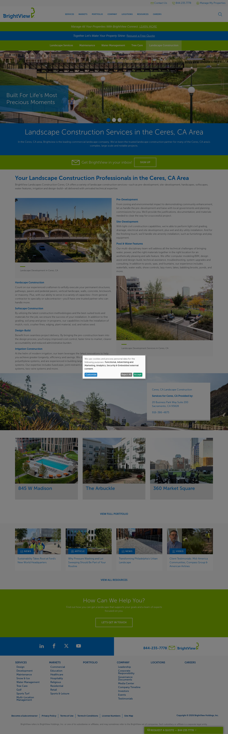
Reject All (126, 374)
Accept (137, 374)
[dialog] (114, 367)
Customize (91, 374)
